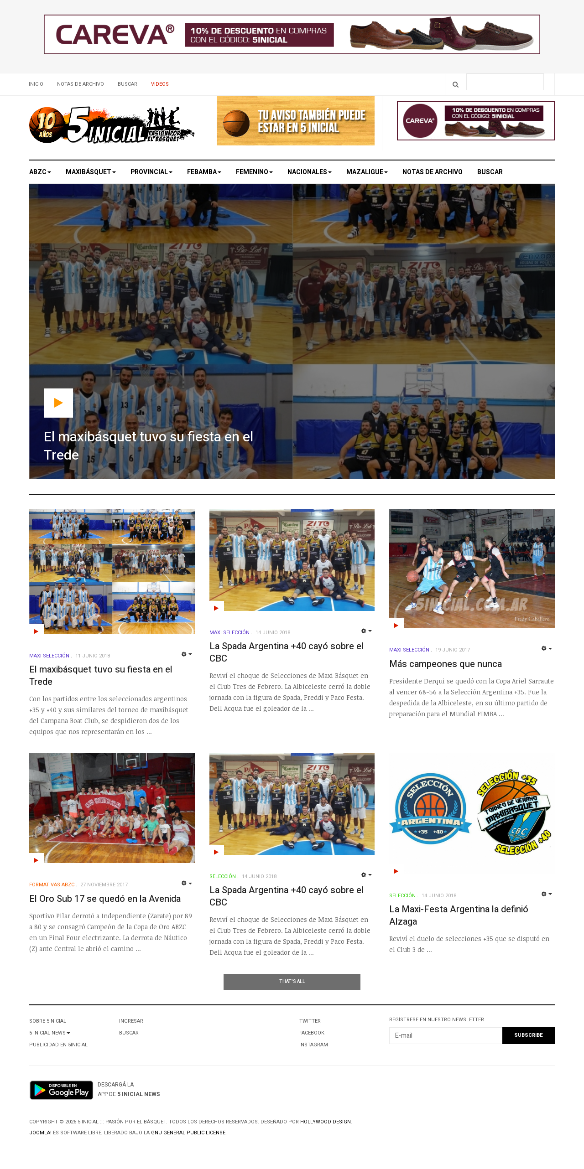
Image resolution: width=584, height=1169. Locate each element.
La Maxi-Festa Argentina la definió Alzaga (458, 915)
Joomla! (40, 1133)
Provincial (151, 172)
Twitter (310, 1021)
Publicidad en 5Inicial (58, 1045)
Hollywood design (325, 1122)
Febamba (204, 172)
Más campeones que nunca (445, 664)
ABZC (40, 172)
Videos (160, 84)
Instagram (313, 1045)
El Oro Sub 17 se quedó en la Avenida (105, 898)
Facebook (311, 1033)
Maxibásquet (91, 172)
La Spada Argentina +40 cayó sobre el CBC (286, 652)
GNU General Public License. (189, 1133)
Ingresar (131, 1021)
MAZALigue (367, 172)
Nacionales (309, 172)
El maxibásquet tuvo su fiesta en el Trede (100, 675)
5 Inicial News (49, 1033)
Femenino (254, 172)
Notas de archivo (80, 84)
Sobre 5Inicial (47, 1021)
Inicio (36, 84)
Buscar (127, 84)
